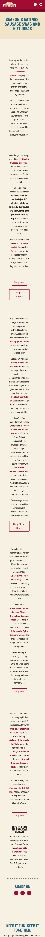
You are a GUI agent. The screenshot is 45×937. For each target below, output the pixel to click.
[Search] (35, 4)
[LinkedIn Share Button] (29, 893)
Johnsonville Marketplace (17, 73)
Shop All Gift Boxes (19, 526)
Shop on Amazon (19, 294)
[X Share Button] (16, 893)
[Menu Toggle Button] (41, 4)
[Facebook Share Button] (22, 893)
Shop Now (19, 282)
